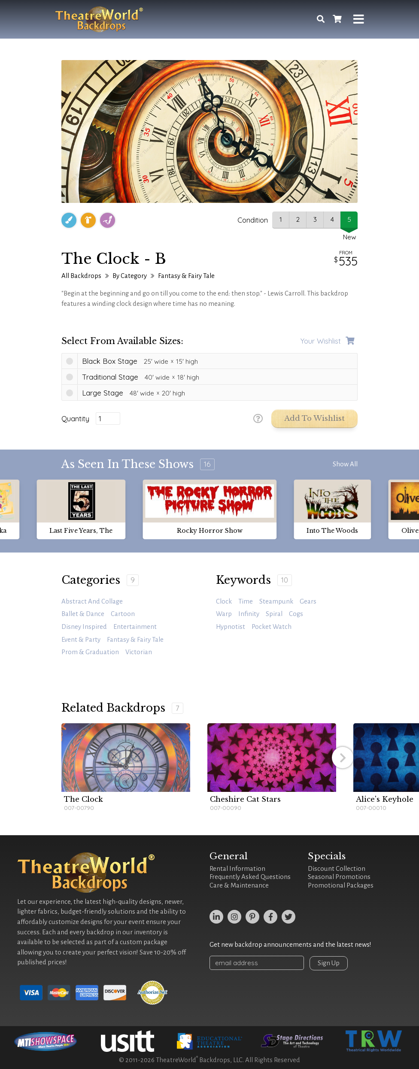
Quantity (75, 418)
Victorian (138, 652)
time (245, 601)
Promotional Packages (340, 885)
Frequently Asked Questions (250, 876)
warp (224, 613)
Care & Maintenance (239, 885)
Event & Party (80, 639)
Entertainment (135, 626)
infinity (248, 613)
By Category (129, 275)
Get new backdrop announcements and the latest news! (290, 944)
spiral (274, 613)
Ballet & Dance (82, 613)
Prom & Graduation (90, 652)
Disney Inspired (84, 626)
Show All (345, 464)
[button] (342, 757)
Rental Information (237, 868)
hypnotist (230, 626)
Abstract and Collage (92, 601)
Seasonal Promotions (339, 876)
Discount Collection (336, 868)
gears (308, 601)
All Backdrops (81, 275)
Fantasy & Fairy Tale (186, 275)
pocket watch (271, 626)
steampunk (276, 601)
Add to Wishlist (314, 418)
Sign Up (329, 963)
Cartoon (123, 613)
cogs (296, 613)
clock (224, 601)
